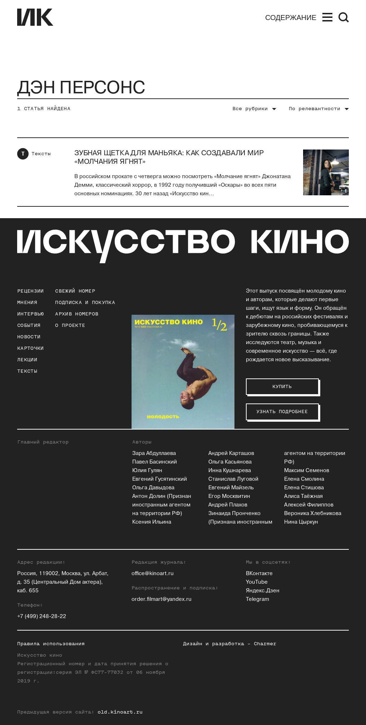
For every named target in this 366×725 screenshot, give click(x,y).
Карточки (30, 348)
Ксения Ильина (151, 522)
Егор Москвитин (229, 496)
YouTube (257, 582)
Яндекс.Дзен (263, 590)
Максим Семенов (306, 470)
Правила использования (51, 643)
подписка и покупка (85, 302)
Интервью (30, 314)
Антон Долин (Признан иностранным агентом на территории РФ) (161, 505)
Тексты (41, 153)
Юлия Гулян (147, 470)
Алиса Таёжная (303, 496)
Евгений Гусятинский (159, 479)
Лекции (27, 359)
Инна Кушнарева (229, 470)
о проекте (70, 325)
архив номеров (76, 314)
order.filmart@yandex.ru (162, 599)
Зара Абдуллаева (154, 453)
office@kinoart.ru (153, 573)
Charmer (265, 643)
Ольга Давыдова (153, 487)
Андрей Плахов (227, 505)
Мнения (27, 302)
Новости (28, 336)
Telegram (257, 599)
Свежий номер (75, 291)
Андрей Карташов (231, 453)
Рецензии (30, 291)
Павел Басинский (154, 462)
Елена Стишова (304, 487)
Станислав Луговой (233, 479)
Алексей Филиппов (308, 505)
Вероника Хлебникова (312, 513)
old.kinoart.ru (120, 712)
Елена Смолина (304, 479)
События (28, 325)
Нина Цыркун (301, 522)
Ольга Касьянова (230, 462)
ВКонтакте (259, 573)
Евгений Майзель (231, 487)
